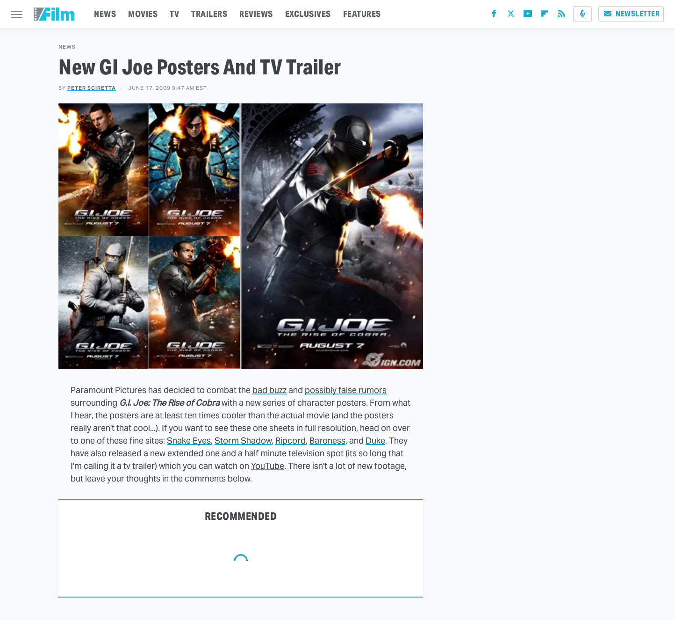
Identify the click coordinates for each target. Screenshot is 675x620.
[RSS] (561, 16)
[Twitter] (511, 16)
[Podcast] (582, 14)
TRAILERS (209, 13)
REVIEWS (256, 13)
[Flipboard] (544, 16)
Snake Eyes (189, 440)
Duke (375, 440)
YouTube (267, 465)
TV (174, 13)
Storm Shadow (243, 440)
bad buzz (269, 390)
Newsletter (631, 14)
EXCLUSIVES (308, 13)
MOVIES (143, 13)
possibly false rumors (346, 390)
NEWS (105, 13)
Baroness (327, 440)
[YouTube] (528, 16)
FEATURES (362, 13)
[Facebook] (494, 16)
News (67, 47)
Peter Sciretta (91, 88)
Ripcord (290, 440)
